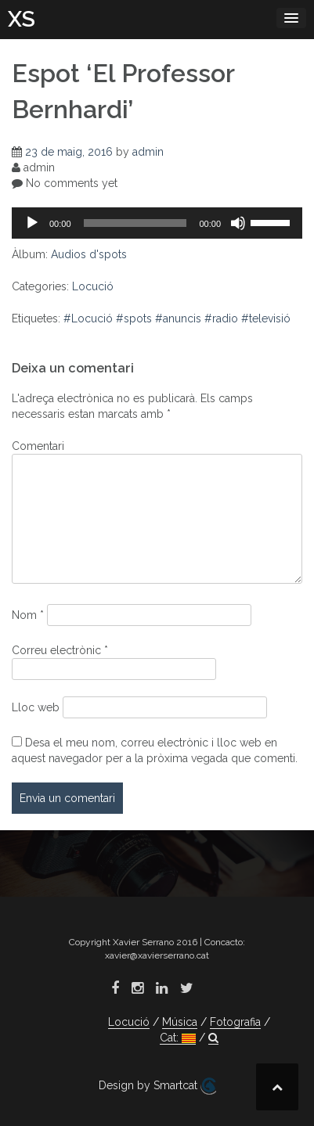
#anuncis (178, 318)
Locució (93, 286)
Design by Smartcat (157, 1086)
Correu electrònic (60, 650)
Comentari (38, 446)
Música (179, 1022)
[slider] (135, 223)
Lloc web (36, 707)
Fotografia (235, 1022)
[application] (157, 223)
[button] (213, 1038)
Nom (28, 615)
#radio (221, 318)
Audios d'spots (89, 254)
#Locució (88, 318)
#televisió (266, 318)
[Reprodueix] (32, 223)
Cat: (178, 1037)
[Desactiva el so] (238, 223)
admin (148, 152)
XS (21, 19)
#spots (134, 318)
